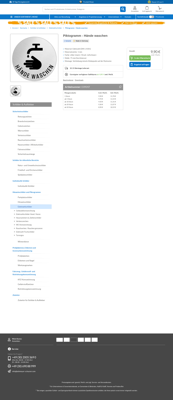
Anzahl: (132, 51)
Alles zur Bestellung (62, 17)
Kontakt (128, 17)
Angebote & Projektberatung (90, 17)
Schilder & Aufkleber (23, 104)
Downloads (79, 80)
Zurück (15, 28)
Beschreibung (68, 80)
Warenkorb (160, 11)
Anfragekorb (147, 11)
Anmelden (16, 341)
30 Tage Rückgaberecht (20, 2)
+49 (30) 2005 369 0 (24, 357)
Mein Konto (17, 339)
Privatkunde (160, 17)
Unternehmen (113, 17)
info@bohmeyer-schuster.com (23, 371)
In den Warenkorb (140, 58)
